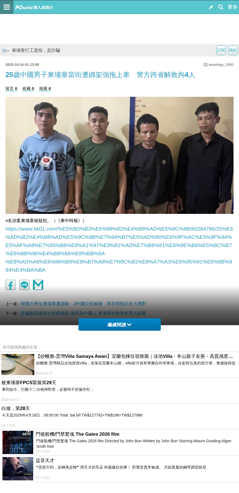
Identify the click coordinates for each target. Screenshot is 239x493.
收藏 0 (28, 88)
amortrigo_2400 (221, 65)
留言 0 (11, 88)
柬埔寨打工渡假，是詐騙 (30, 50)
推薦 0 (45, 88)
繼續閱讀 (119, 325)
